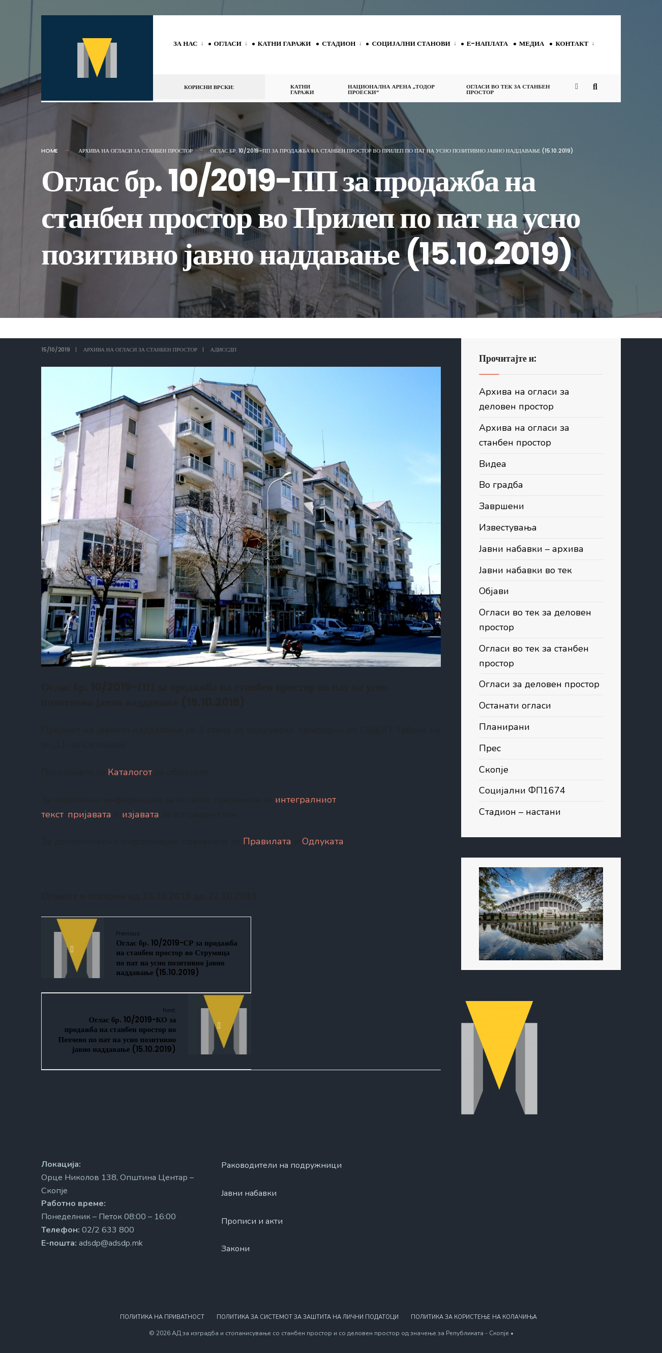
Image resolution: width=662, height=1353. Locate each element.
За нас (185, 43)
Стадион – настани (520, 812)
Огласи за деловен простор (539, 684)
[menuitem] (190, 44)
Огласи (228, 43)
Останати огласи (515, 705)
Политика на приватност (162, 1316)
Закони (235, 1248)
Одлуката (323, 841)
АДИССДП (223, 349)
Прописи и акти (252, 1220)
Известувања (508, 527)
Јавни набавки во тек (525, 570)
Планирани (504, 727)
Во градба (501, 485)
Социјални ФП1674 (522, 790)
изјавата (140, 814)
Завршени (501, 506)
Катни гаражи (284, 43)
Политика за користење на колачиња (474, 1316)
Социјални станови (411, 43)
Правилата (267, 841)
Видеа (492, 464)
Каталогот (130, 772)
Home (49, 150)
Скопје (493, 769)
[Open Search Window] (596, 86)
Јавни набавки (249, 1192)
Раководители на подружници (281, 1164)
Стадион (338, 43)
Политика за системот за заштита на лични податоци (308, 1316)
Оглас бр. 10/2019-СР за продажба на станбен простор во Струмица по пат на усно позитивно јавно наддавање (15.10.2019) (170, 958)
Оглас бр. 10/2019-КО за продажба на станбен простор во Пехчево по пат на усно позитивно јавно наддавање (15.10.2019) (312, 958)
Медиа (531, 43)
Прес (490, 748)
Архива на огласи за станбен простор (135, 150)
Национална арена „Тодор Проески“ (391, 89)
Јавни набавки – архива (531, 549)
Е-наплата (487, 43)
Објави (494, 591)
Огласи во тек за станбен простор (508, 89)
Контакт (571, 43)
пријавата (89, 814)
